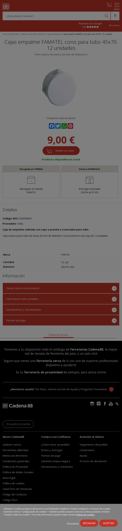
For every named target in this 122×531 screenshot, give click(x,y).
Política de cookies (85, 514)
